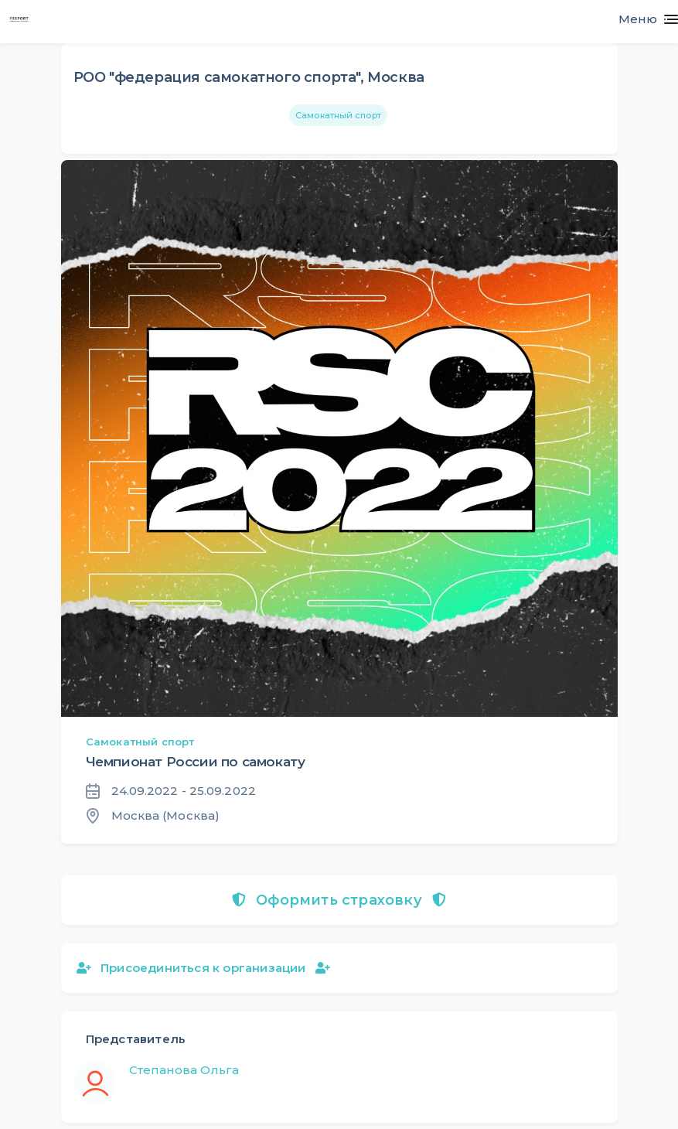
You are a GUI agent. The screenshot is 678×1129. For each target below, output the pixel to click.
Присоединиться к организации (203, 967)
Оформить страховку (339, 900)
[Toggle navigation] (642, 19)
